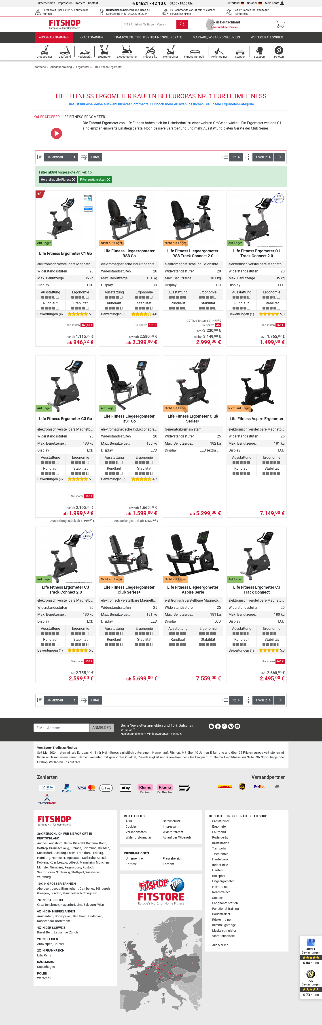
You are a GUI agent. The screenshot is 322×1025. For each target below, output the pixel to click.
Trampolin (219, 848)
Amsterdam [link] (45, 916)
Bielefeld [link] (79, 843)
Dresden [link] (103, 848)
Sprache (254, 3)
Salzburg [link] (90, 905)
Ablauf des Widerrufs (177, 837)
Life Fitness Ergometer (108, 70)
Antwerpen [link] (44, 944)
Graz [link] (40, 905)
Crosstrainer (220, 821)
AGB (129, 821)
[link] (211, 727)
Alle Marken (220, 945)
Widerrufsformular (138, 837)
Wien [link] (100, 905)
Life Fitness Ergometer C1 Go (65, 257)
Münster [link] (43, 867)
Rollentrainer (221, 892)
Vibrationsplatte (223, 936)
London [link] (56, 893)
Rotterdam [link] (62, 921)
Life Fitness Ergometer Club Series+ (193, 422)
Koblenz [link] (42, 862)
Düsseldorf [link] (44, 853)
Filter (95, 161)
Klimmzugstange (224, 925)
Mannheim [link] (87, 862)
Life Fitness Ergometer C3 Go (65, 422)
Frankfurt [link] (83, 853)
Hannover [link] (58, 858)
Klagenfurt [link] (67, 905)
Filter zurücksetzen (95, 183)
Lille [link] (39, 955)
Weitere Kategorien (267, 41)
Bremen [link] (75, 848)
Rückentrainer (222, 920)
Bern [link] (49, 932)
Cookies (131, 826)
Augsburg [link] (56, 843)
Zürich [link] (73, 932)
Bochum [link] (92, 843)
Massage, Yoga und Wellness (216, 41)
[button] (279, 161)
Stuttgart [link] (77, 872)
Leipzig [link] (62, 862)
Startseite (40, 70)
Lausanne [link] (61, 932)
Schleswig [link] (63, 872)
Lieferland (235, 3)
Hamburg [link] (43, 858)
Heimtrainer (220, 887)
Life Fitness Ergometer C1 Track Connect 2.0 (256, 257)
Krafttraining (92, 41)
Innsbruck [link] (52, 905)
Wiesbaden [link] (93, 872)
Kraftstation (220, 843)
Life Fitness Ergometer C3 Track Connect (256, 593)
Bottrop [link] (42, 848)
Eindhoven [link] (95, 916)
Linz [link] (79, 905)
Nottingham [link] (88, 893)
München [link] (102, 862)
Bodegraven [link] (63, 916)
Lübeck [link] (73, 862)
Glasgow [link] (43, 893)
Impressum (65, 3)
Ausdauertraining (54, 41)
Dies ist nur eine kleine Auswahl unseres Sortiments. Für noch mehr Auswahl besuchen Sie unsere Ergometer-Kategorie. (161, 108)
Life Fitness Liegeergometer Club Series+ (129, 593)
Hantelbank (220, 859)
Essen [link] (71, 853)
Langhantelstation (225, 903)
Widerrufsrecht (173, 832)
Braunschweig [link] (59, 848)
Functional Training (225, 909)
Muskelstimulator (224, 931)
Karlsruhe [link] (88, 858)
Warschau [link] (44, 978)
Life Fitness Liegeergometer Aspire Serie (192, 593)
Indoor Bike (220, 865)
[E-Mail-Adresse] (62, 728)
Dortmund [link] (90, 848)
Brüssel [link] (59, 944)
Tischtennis (220, 854)
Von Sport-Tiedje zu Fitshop (57, 748)
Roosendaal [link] (45, 921)
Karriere (80, 3)
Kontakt (93, 3)
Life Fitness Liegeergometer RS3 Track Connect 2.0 (192, 257)
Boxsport (218, 876)
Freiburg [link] (97, 853)
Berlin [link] (68, 843)
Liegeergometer (223, 881)
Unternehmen (46, 3)
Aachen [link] (42, 843)
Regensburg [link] (72, 867)
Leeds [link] (56, 889)
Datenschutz (171, 821)
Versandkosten (136, 832)
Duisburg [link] (59, 853)
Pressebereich (172, 858)
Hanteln (217, 870)
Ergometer (82, 70)
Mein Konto (274, 3)
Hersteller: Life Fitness (58, 183)
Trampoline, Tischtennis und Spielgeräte (148, 41)
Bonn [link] (102, 843)
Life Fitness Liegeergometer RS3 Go (129, 257)
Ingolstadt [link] (73, 858)
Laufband (219, 832)
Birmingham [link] (69, 889)
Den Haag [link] (80, 916)
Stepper (217, 898)
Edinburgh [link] (102, 889)
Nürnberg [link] (56, 867)
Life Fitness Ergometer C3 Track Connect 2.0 (65, 593)
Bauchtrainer (221, 914)
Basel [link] (41, 932)
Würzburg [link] (44, 877)
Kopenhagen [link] (46, 967)
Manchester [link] (71, 893)
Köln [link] (53, 862)
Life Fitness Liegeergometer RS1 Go (129, 422)
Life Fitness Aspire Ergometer (257, 422)
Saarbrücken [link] (46, 872)
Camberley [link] (87, 889)
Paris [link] (47, 955)
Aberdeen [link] (43, 889)
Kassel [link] (101, 858)
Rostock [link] (88, 867)
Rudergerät (220, 837)
